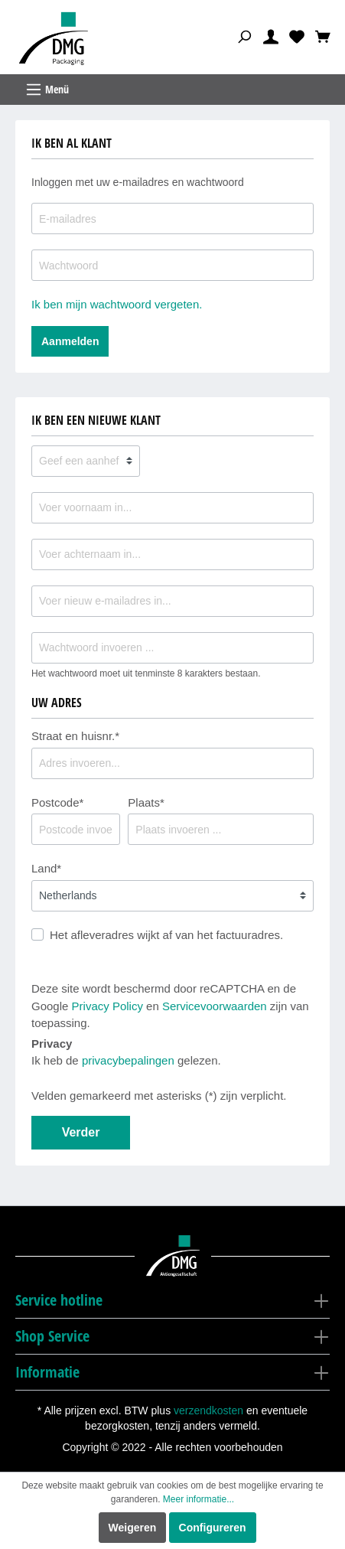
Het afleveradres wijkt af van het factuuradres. (166, 934)
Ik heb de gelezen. (126, 1060)
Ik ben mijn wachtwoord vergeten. (116, 304)
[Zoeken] (244, 36)
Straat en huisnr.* (75, 735)
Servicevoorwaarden (214, 1006)
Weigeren (133, 1527)
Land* (46, 868)
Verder (81, 1132)
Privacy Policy (107, 1006)
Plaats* (146, 802)
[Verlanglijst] (296, 36)
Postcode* (57, 802)
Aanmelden (70, 341)
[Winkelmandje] (322, 36)
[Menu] (172, 89)
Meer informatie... (198, 1499)
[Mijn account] (270, 36)
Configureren (212, 1527)
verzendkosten (208, 1410)
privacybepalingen (128, 1060)
